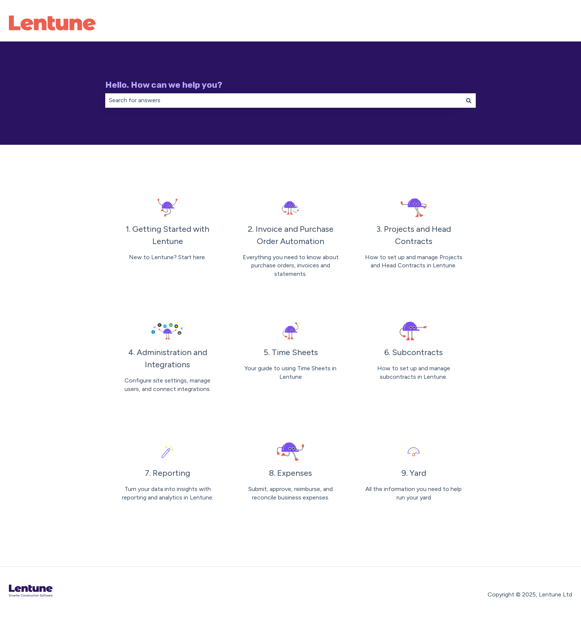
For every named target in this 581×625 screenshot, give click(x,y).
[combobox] (283, 100)
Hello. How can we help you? (163, 85)
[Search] (469, 100)
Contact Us (549, 23)
